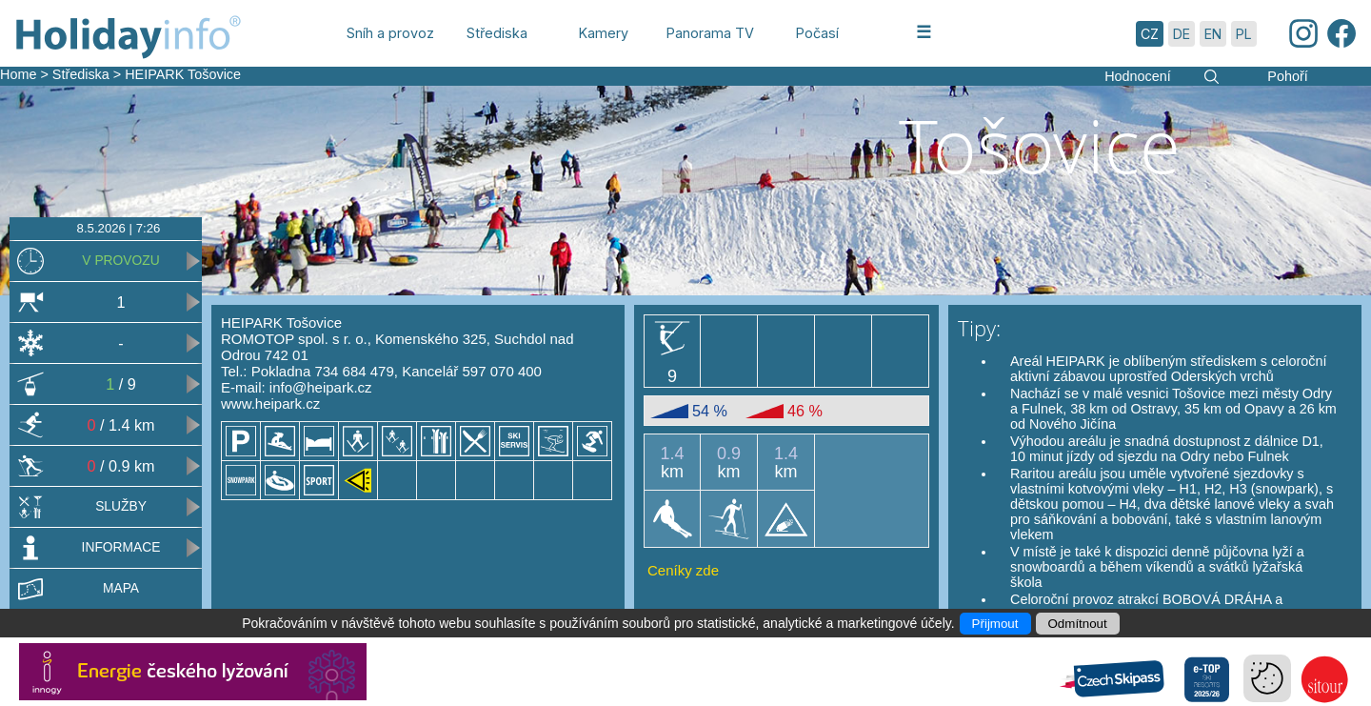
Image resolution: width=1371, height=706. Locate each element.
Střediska (80, 74)
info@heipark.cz (320, 387)
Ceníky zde (683, 570)
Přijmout (995, 623)
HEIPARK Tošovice (183, 74)
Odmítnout (1077, 623)
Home (18, 74)
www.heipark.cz (270, 403)
